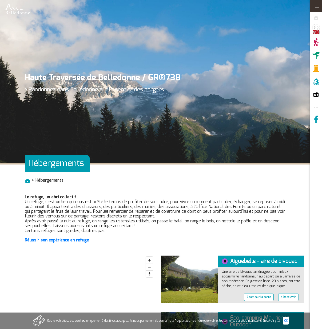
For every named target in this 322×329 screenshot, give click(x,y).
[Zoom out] (149, 267)
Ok (286, 320)
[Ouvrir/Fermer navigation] (316, 6)
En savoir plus (271, 320)
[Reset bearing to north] (149, 273)
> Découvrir (288, 297)
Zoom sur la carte (259, 297)
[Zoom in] (149, 260)
